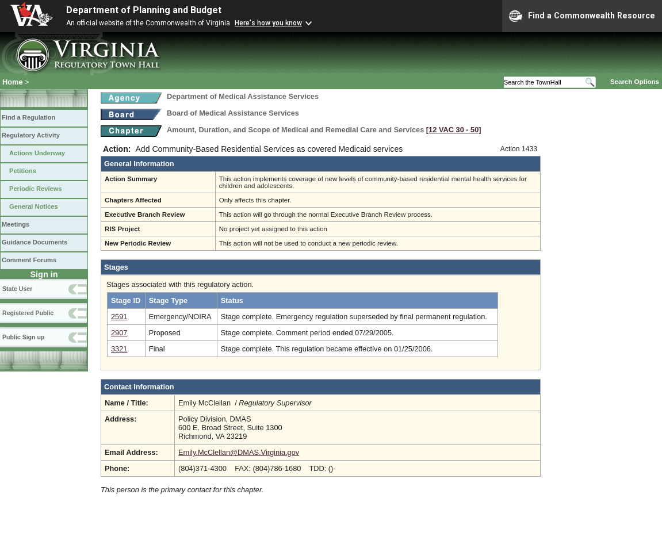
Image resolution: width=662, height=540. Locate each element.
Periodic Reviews (35, 188)
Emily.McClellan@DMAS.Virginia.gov (238, 452)
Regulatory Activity (31, 135)
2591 (119, 316)
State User (17, 288)
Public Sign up (23, 337)
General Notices (33, 206)
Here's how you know (268, 23)
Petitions (22, 170)
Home (12, 82)
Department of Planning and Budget (143, 10)
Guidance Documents (34, 242)
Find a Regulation (28, 117)
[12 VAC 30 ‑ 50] (453, 129)
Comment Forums (29, 259)
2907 (119, 332)
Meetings (15, 224)
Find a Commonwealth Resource (582, 16)
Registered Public (27, 312)
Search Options (634, 81)
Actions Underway (37, 153)
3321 (119, 348)
